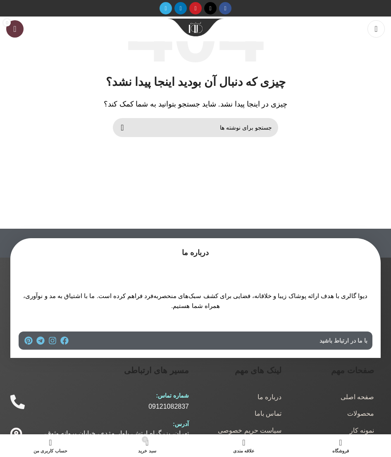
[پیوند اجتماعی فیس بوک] (225, 8)
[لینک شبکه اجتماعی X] (210, 8)
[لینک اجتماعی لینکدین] (180, 8)
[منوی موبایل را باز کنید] (376, 29)
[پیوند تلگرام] (166, 8)
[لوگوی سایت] (195, 28)
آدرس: (181, 424)
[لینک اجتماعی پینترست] (195, 8)
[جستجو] (195, 127)
